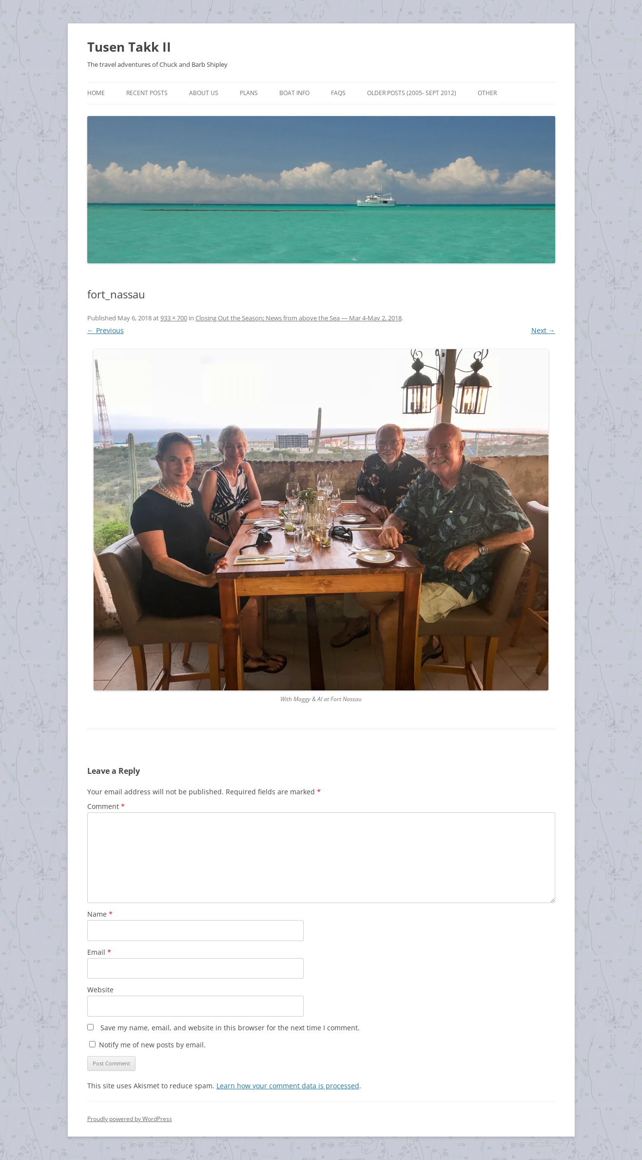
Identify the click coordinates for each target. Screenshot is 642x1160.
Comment (106, 806)
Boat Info (294, 93)
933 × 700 (173, 318)
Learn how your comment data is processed (287, 1085)
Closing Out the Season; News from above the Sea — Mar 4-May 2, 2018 (298, 318)
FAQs (338, 93)
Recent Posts (147, 93)
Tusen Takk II (129, 47)
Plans (249, 93)
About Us (203, 93)
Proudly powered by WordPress (129, 1119)
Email (99, 952)
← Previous (105, 330)
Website (100, 989)
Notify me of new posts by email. (152, 1044)
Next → (543, 330)
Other (487, 93)
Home (96, 93)
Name (100, 914)
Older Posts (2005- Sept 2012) (411, 93)
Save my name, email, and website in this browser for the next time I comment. (230, 1027)
